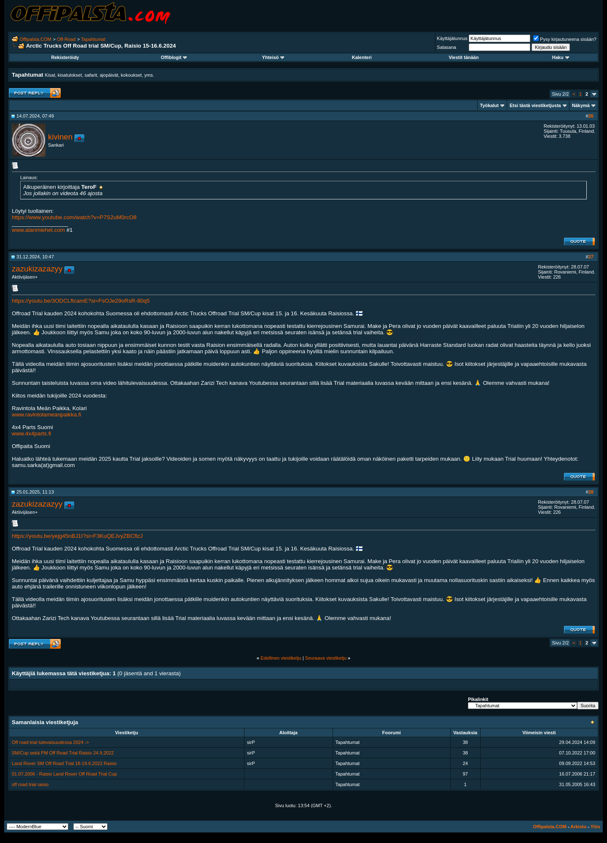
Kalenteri (362, 57)
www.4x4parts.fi (31, 433)
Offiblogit (174, 57)
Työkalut (489, 105)
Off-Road (66, 39)
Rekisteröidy (65, 57)
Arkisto (578, 826)
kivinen (60, 136)
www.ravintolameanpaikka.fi (46, 414)
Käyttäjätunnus (452, 38)
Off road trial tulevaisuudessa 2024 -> (50, 742)
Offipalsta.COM (35, 39)
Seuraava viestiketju (325, 657)
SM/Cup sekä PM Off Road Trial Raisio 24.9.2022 (63, 752)
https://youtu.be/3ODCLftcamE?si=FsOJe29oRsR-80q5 (81, 301)
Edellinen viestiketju (281, 657)
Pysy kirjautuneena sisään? (564, 39)
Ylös (595, 826)
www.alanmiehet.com (38, 230)
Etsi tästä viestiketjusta (535, 105)
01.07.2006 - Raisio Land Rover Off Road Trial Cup (64, 773)
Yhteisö (273, 57)
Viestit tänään (463, 57)
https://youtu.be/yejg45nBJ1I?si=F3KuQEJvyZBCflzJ (77, 536)
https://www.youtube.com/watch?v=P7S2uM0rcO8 (74, 217)
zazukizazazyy (37, 268)
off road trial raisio (30, 784)
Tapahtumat (93, 39)
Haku (560, 57)
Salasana (446, 47)
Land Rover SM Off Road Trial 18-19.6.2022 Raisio (64, 763)
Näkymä (581, 105)
